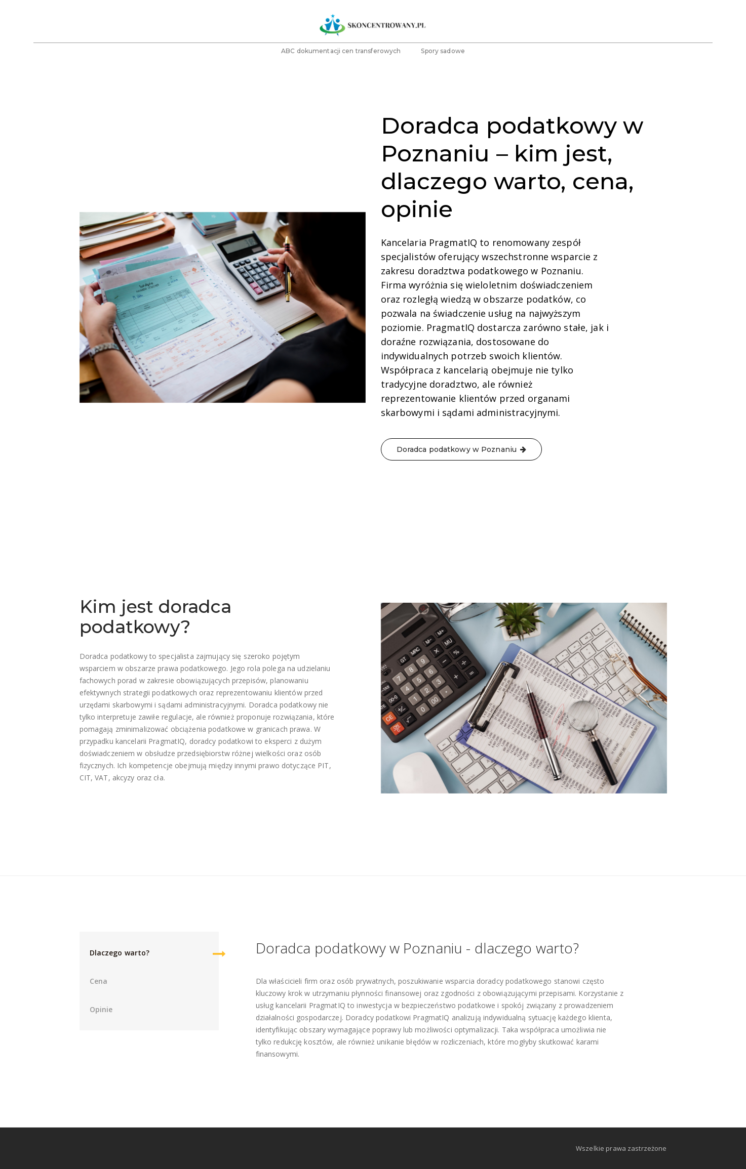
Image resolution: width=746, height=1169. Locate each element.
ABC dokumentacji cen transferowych (341, 62)
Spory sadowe (443, 62)
